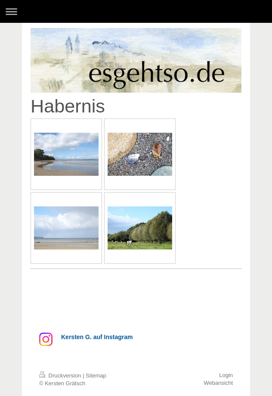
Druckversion (61, 375)
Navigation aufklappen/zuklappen (136, 11)
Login (226, 375)
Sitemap (96, 375)
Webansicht (218, 383)
